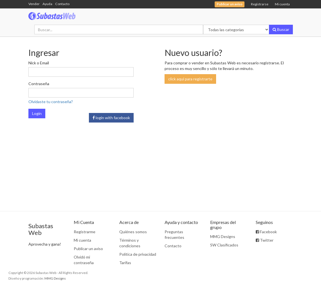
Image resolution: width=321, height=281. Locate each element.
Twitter (264, 240)
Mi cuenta (282, 4)
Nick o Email (38, 62)
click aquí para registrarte (190, 78)
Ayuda (47, 4)
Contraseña (38, 83)
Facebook (266, 231)
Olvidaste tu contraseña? (50, 101)
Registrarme (84, 231)
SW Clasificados (224, 245)
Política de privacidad (137, 254)
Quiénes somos (133, 231)
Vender (34, 4)
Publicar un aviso (88, 248)
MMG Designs (222, 236)
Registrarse (259, 4)
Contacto (62, 4)
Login (37, 113)
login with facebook (111, 117)
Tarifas (125, 262)
